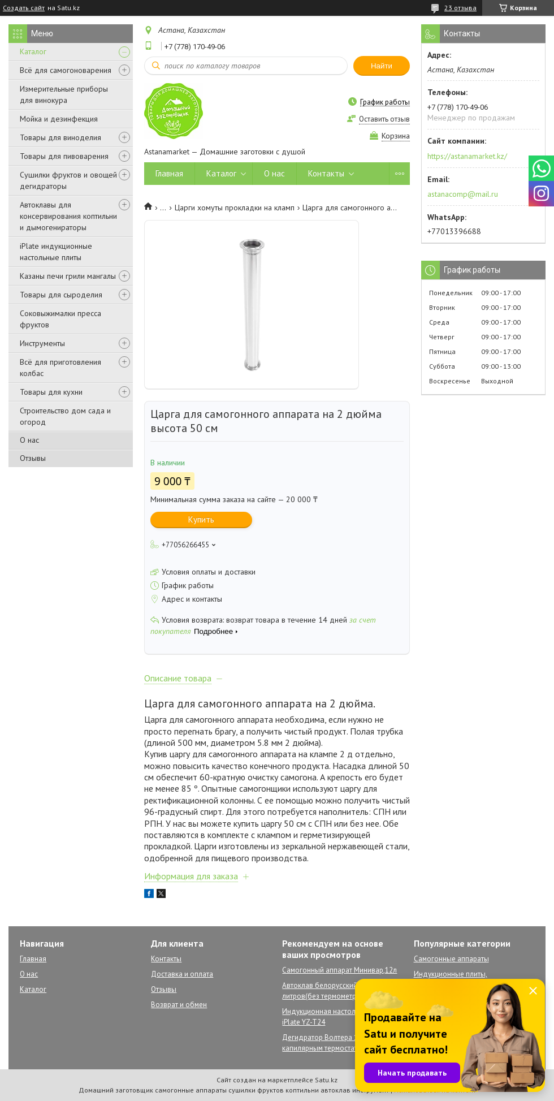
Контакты (326, 173)
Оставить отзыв (384, 119)
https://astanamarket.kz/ (467, 156)
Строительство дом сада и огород (65, 416)
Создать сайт (24, 8)
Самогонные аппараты (451, 959)
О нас (29, 440)
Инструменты (42, 343)
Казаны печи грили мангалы (68, 276)
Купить (201, 519)
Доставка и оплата (182, 974)
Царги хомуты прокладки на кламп (235, 207)
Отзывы (33, 458)
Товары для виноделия (60, 137)
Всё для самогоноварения (65, 70)
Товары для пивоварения (64, 156)
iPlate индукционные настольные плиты (56, 251)
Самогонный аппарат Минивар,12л (339, 970)
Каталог (33, 51)
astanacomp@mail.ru (462, 194)
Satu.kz (326, 1080)
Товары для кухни (51, 392)
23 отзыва (460, 7)
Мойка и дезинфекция (59, 119)
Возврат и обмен (179, 1004)
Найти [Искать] (381, 66)
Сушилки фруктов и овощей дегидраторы (68, 180)
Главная (169, 173)
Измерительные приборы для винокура (64, 94)
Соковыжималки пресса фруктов (60, 319)
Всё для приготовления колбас (60, 367)
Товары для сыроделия (61, 295)
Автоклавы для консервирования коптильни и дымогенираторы (68, 216)
